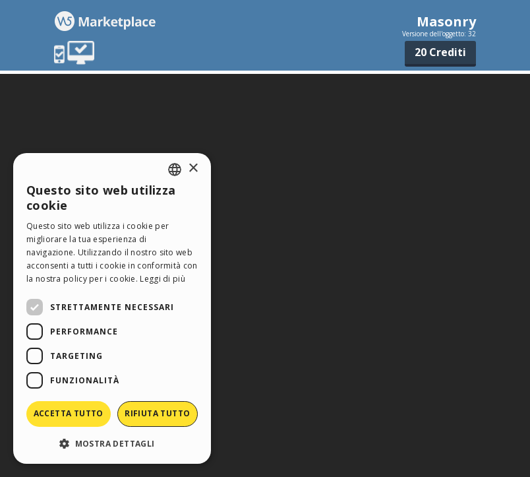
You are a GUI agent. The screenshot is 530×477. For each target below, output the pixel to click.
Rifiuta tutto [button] (157, 413)
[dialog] (112, 308)
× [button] (193, 169)
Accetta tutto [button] (68, 413)
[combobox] (174, 169)
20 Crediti (440, 52)
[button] (112, 443)
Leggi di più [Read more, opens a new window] (162, 278)
